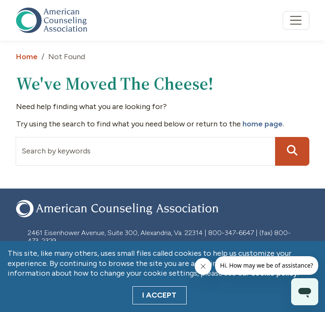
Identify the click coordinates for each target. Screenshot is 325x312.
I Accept (159, 295)
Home (27, 56)
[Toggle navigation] (296, 20)
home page (262, 124)
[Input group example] (145, 151)
